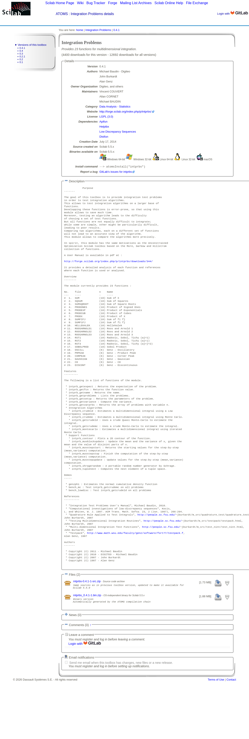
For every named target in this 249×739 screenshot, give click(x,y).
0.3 (21, 53)
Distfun (103, 136)
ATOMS (62, 14)
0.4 (21, 50)
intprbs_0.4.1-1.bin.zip (87, 651)
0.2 (21, 59)
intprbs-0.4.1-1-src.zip (87, 635)
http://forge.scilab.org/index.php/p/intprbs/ (125, 111)
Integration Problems (98, 30)
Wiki (80, 3)
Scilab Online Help (168, 3)
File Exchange (197, 3)
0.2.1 (22, 56)
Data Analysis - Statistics (114, 106)
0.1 (21, 62)
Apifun (103, 121)
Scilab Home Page (59, 3)
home (79, 30)
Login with (232, 13)
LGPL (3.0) (106, 116)
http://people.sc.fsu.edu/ (156, 562)
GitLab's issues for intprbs (115, 172)
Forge (112, 3)
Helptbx (104, 126)
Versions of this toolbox (32, 44)
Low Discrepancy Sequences (117, 131)
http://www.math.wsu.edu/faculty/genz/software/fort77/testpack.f (135, 583)
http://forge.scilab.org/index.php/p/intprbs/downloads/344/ (108, 272)
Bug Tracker (95, 3)
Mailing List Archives (136, 3)
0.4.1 (22, 48)
